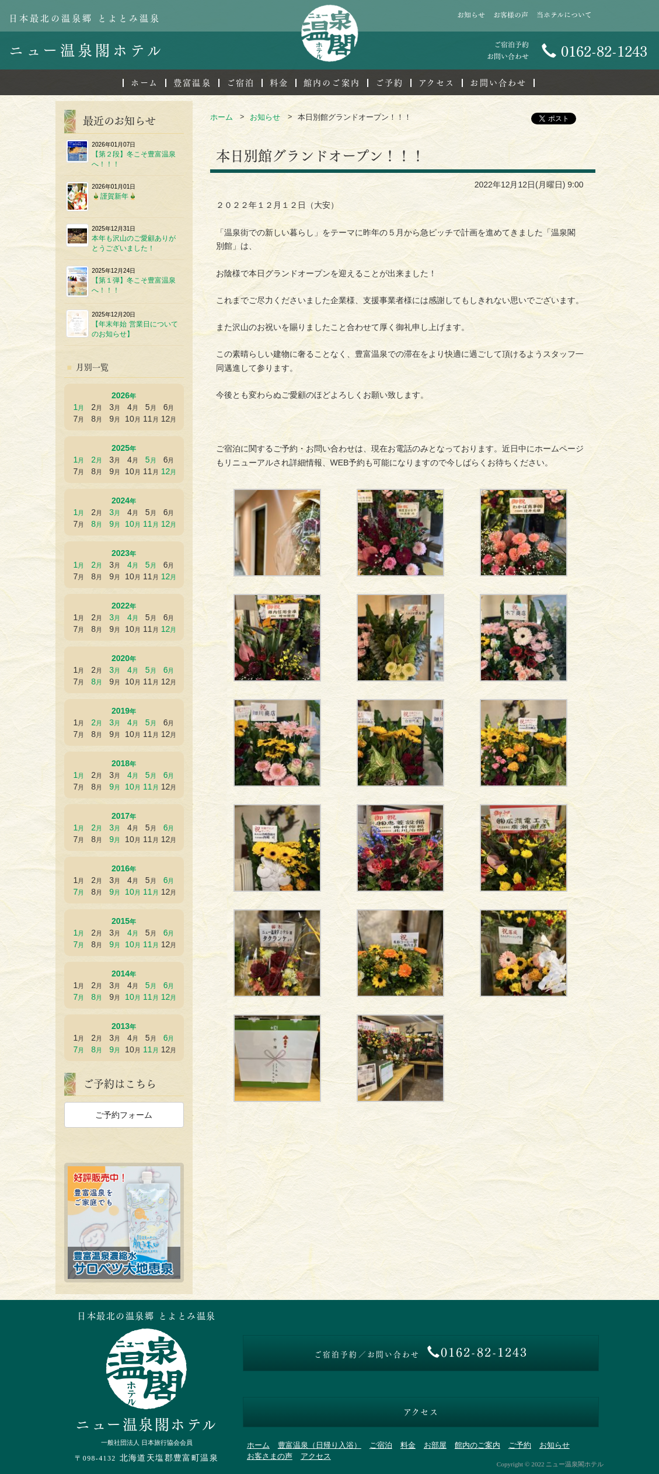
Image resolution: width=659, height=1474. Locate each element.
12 (165, 471)
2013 (120, 1026)
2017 (120, 816)
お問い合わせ (498, 83)
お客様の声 (510, 15)
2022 (120, 605)
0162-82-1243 (594, 51)
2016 (120, 868)
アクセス (437, 83)
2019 (120, 710)
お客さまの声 (269, 1456)
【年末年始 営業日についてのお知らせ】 (122, 324)
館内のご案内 (332, 83)
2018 (120, 763)
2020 (120, 658)
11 (147, 524)
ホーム (144, 83)
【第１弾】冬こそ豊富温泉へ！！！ (121, 281)
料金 (279, 83)
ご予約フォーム (123, 1115)
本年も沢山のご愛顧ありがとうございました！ (121, 238)
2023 (120, 553)
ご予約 (389, 83)
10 (129, 524)
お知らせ (471, 15)
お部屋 (435, 1445)
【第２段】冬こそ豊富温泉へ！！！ (121, 154)
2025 (120, 448)
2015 (120, 921)
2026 (120, 395)
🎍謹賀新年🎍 (102, 196)
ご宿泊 (240, 83)
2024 (120, 500)
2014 (120, 973)
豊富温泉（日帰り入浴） (319, 1445)
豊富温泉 (192, 83)
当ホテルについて (564, 15)
